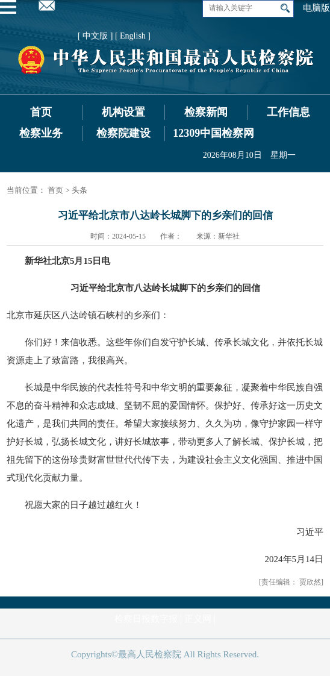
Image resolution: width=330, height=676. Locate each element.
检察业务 (41, 133)
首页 (41, 112)
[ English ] (133, 35)
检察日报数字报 (146, 619)
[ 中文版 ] (95, 35)
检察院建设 (123, 133)
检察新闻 (206, 112)
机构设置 (123, 112)
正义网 (197, 619)
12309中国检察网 (213, 133)
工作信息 (288, 112)
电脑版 (316, 8)
